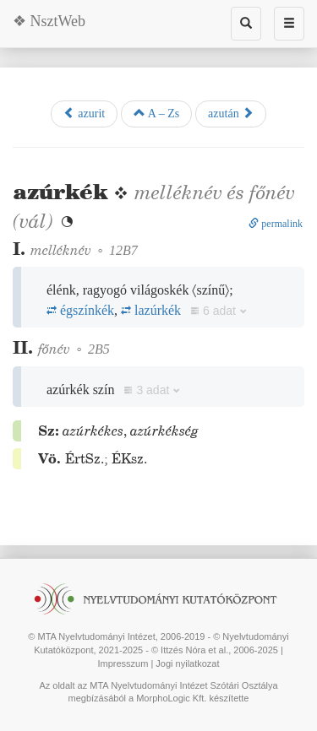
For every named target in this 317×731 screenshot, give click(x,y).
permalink (276, 224)
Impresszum (122, 663)
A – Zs (156, 113)
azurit (84, 113)
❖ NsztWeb (49, 21)
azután (231, 113)
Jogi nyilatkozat (187, 663)
